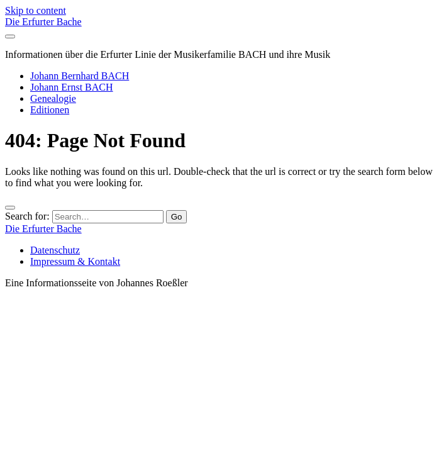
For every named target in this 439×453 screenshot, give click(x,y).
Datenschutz (55, 250)
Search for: (27, 216)
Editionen (49, 109)
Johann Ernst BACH (71, 87)
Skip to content (35, 10)
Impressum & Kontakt (75, 261)
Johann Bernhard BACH (79, 75)
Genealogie (53, 98)
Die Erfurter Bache (43, 21)
